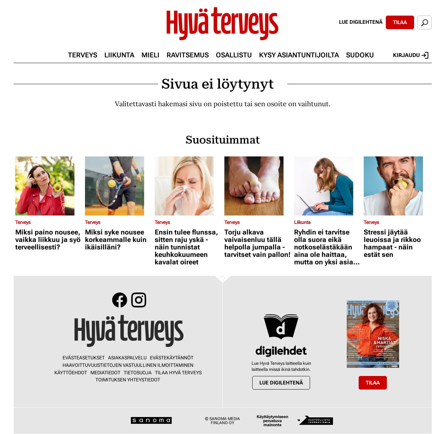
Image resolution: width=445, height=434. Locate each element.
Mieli (150, 55)
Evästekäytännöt (171, 357)
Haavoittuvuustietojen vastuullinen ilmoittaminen (128, 365)
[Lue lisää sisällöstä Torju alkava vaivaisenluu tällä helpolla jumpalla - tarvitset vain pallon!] (257, 185)
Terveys (82, 55)
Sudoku (360, 55)
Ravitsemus (188, 55)
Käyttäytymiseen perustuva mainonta (272, 420)
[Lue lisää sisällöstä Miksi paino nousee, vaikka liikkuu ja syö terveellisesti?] (48, 185)
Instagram (138, 300)
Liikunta (119, 55)
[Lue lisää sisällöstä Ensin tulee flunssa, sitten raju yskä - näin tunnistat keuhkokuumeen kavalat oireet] (188, 185)
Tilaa (400, 22)
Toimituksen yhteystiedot (128, 379)
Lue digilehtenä (360, 22)
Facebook (119, 300)
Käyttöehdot (70, 372)
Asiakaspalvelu (127, 357)
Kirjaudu (410, 55)
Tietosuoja (138, 372)
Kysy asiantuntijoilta (299, 55)
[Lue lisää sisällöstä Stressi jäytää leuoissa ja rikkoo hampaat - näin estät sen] (397, 185)
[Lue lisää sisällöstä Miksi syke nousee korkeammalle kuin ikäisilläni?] (118, 185)
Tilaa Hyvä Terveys (178, 372)
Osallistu (234, 55)
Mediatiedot (105, 372)
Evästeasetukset (84, 357)
